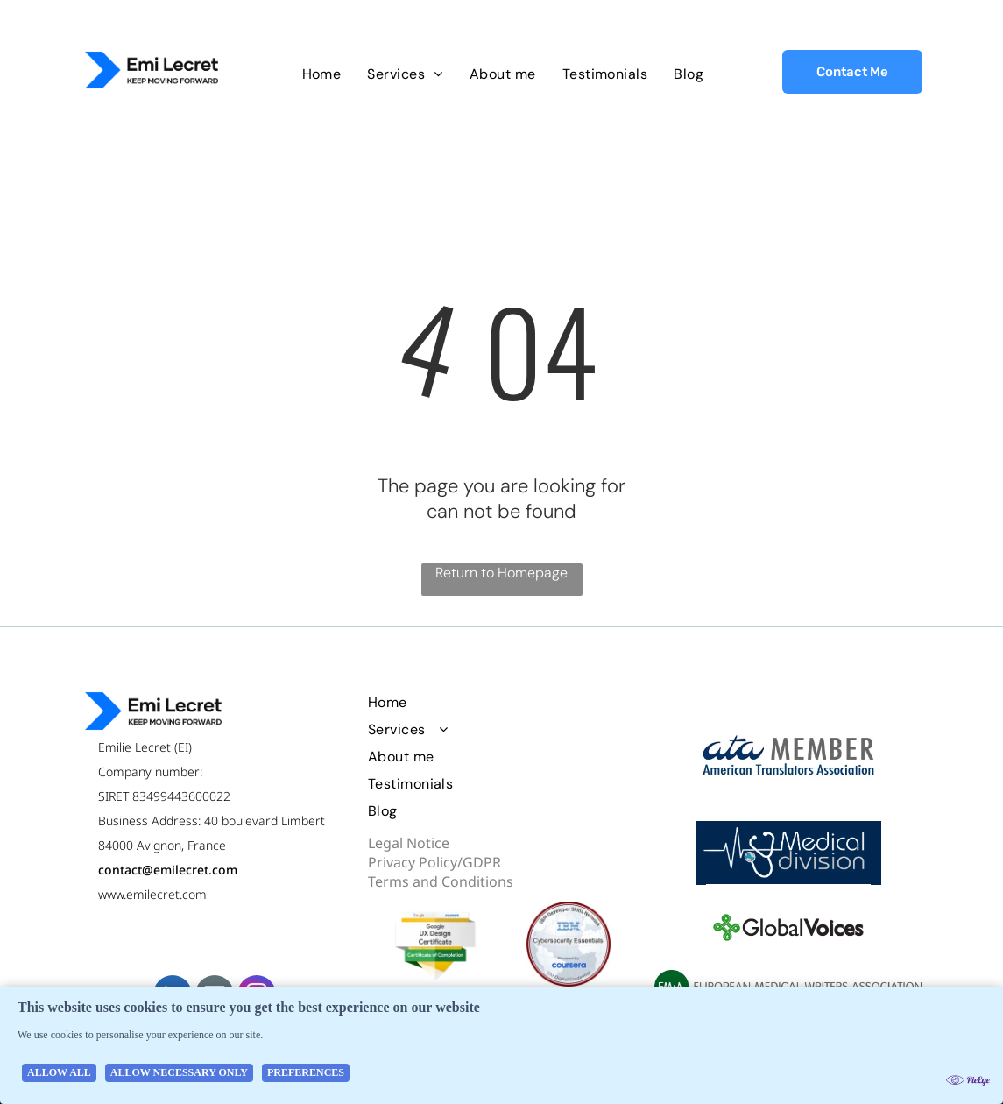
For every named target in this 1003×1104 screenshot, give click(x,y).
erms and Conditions (444, 881)
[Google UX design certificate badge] (435, 944)
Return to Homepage (501, 572)
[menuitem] (322, 74)
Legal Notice (408, 843)
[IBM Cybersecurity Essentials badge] (567, 944)
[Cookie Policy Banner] (501, 1045)
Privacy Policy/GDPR (434, 862)
